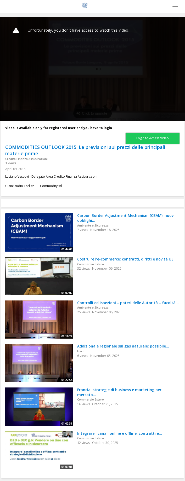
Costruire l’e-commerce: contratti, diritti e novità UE (125, 259)
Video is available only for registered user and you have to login (58, 128)
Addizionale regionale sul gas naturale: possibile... (123, 346)
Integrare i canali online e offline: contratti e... (119, 433)
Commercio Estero (90, 264)
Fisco (81, 351)
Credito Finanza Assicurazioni (26, 159)
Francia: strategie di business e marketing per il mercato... (121, 392)
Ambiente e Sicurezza (93, 225)
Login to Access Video (152, 138)
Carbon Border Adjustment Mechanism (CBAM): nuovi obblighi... (126, 218)
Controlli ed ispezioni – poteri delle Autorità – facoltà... (128, 302)
